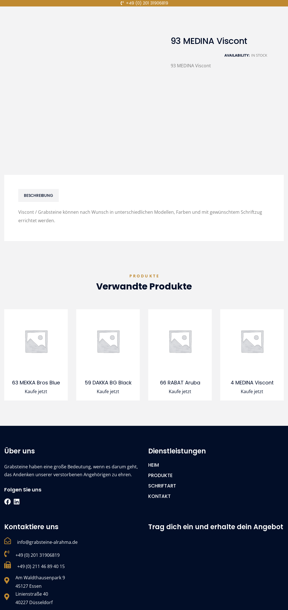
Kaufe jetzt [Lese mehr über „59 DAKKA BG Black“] (108, 391)
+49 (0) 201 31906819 (37, 555)
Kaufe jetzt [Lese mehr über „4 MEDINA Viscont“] (252, 391)
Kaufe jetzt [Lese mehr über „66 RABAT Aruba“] (180, 391)
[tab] (38, 195)
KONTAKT (159, 496)
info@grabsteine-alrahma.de (47, 542)
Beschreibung (38, 195)
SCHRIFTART (162, 485)
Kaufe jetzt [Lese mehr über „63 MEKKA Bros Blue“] (36, 391)
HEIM (153, 465)
